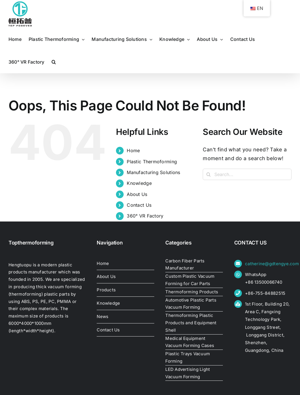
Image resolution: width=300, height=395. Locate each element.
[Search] (208, 174)
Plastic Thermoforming (152, 161)
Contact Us (139, 205)
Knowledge (139, 183)
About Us (137, 194)
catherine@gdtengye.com (272, 263)
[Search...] (247, 174)
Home (133, 150)
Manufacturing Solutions (153, 172)
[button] (54, 62)
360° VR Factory (145, 216)
